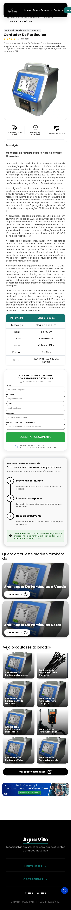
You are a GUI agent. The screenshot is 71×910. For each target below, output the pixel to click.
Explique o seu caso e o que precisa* (21, 423)
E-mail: (9, 404)
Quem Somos (41, 10)
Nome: (8, 385)
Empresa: (10, 413)
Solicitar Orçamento (35, 436)
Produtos (57, 10)
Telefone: (10, 395)
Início (27, 10)
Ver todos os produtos (35, 771)
